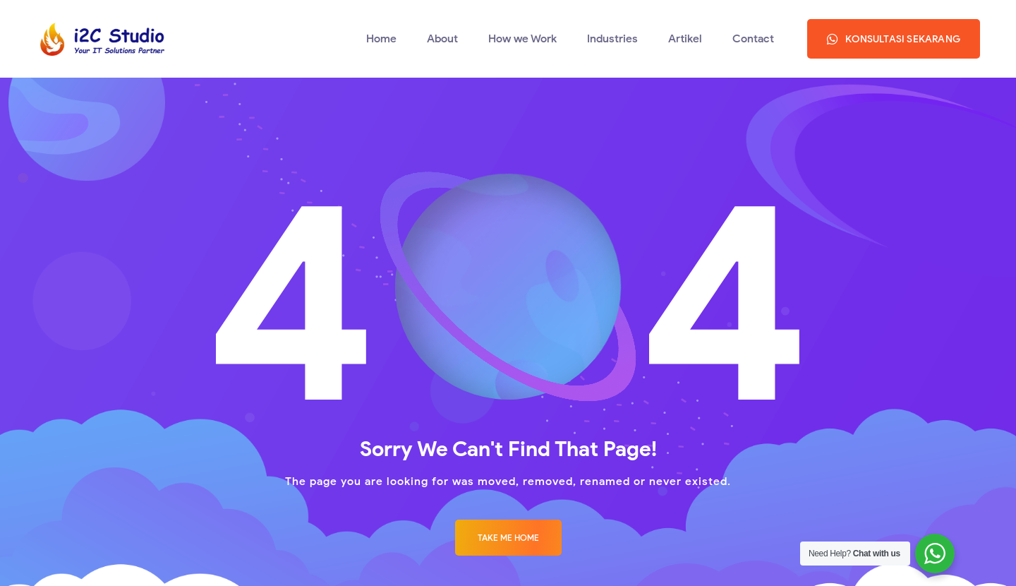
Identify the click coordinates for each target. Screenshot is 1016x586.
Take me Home (508, 537)
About (442, 38)
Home (381, 38)
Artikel (685, 38)
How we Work (522, 38)
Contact (753, 38)
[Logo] (100, 39)
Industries (612, 38)
